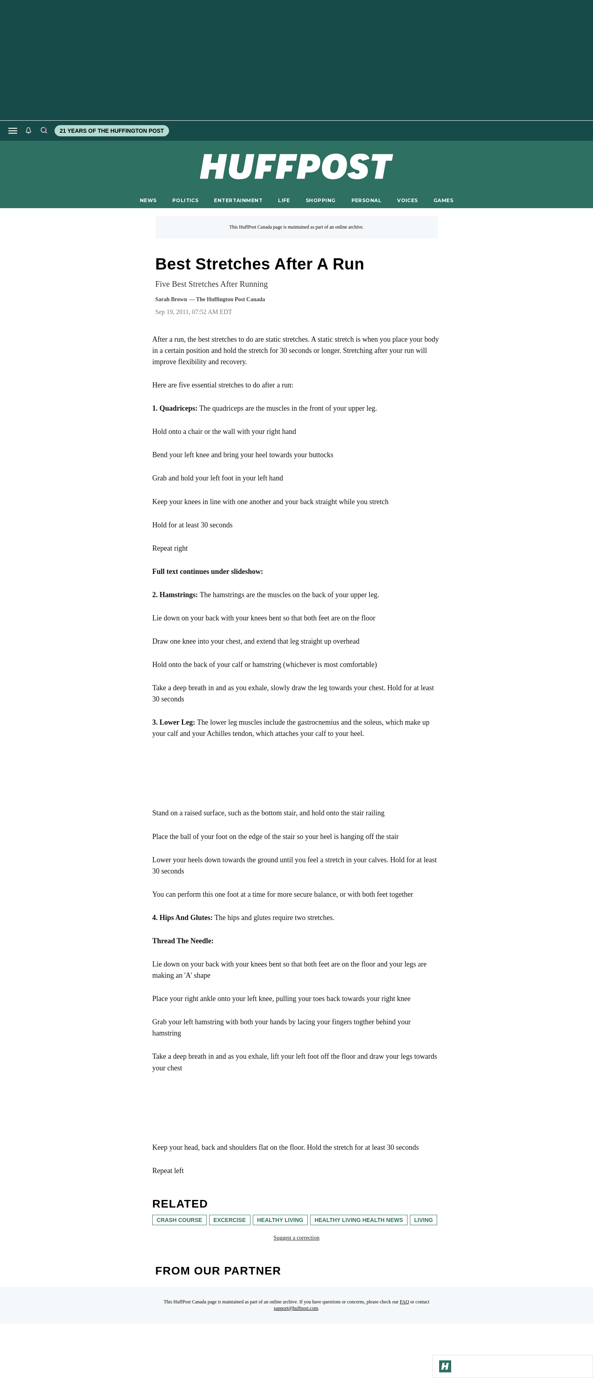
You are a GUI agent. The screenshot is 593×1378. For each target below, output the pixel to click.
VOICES (407, 200)
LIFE (284, 200)
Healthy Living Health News (359, 1220)
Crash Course (179, 1220)
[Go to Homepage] (445, 1366)
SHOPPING (320, 200)
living (423, 1220)
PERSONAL (366, 200)
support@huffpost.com (296, 1308)
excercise (230, 1220)
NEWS (148, 200)
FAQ (404, 1302)
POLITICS (185, 200)
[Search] (43, 131)
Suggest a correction (296, 1238)
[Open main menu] (13, 131)
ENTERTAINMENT (238, 200)
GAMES (443, 200)
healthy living (280, 1220)
